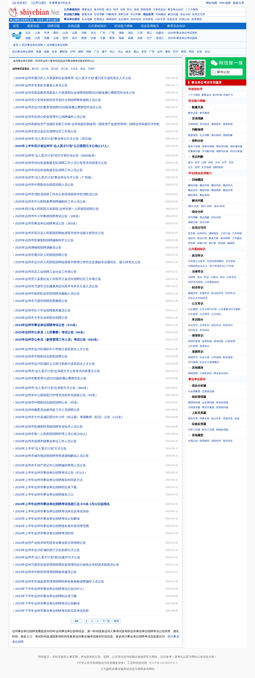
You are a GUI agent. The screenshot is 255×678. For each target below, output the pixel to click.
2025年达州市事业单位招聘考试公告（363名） (47, 223)
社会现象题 (194, 391)
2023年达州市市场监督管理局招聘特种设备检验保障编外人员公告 (59, 581)
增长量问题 (236, 146)
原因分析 (193, 222)
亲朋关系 (228, 418)
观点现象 (204, 217)
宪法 (199, 277)
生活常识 (193, 330)
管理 (197, 167)
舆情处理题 (222, 429)
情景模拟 (196, 19)
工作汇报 (225, 233)
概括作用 (228, 190)
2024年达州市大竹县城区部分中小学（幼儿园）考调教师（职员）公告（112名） (69, 417)
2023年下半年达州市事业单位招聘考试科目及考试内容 (52, 610)
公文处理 (193, 314)
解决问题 (173, 14)
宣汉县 (54, 68)
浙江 (149, 32)
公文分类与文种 (208, 309)
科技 (210, 162)
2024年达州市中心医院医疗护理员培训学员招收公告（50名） (56, 395)
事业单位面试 (72, 19)
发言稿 (191, 233)
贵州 (65, 38)
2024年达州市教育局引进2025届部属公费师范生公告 (51, 378)
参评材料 (225, 238)
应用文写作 (198, 14)
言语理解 (99, 14)
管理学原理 (194, 341)
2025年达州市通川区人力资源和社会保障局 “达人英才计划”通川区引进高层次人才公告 (73, 78)
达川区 (45, 68)
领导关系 (193, 418)
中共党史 (231, 261)
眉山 (136, 51)
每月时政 (99, 9)
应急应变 (172, 19)
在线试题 (74, 26)
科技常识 (228, 325)
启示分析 (204, 222)
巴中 (175, 51)
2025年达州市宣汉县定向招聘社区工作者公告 (46, 131)
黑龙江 (160, 38)
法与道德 (193, 362)
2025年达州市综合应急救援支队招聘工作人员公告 (49, 170)
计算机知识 (159, 9)
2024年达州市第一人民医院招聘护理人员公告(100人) (51, 434)
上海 (37, 32)
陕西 (84, 38)
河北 (93, 32)
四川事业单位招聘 (32, 44)
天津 (46, 32)
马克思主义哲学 (196, 261)
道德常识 (193, 357)
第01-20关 (193, 206)
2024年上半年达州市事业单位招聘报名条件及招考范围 (52, 526)
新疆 (130, 38)
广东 (102, 32)
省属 (38, 51)
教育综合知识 (176, 26)
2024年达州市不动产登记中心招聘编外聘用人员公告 (50, 465)
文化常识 (193, 325)
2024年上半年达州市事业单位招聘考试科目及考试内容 (52, 511)
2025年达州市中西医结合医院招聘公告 (41, 356)
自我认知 (184, 19)
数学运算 (193, 113)
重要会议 (87, 9)
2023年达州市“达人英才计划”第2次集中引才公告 (48, 557)
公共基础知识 (72, 9)
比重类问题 (194, 151)
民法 (206, 277)
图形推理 (193, 135)
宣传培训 (135, 19)
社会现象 (87, 19)
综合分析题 (236, 151)
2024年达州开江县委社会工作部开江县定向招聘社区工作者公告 (58, 279)
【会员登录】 (19, 2)
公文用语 (204, 314)
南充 (128, 51)
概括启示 (193, 190)
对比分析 (216, 217)
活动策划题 (194, 407)
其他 (237, 418)
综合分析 (185, 14)
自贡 (54, 51)
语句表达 (204, 124)
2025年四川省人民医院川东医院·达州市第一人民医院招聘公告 (57, 208)
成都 (46, 51)
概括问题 (193, 185)
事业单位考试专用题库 (206, 82)
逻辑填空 (216, 124)
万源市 (91, 68)
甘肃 (93, 38)
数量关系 (87, 14)
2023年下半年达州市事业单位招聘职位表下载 (46, 596)
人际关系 (160, 19)
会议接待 (123, 19)
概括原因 (216, 190)
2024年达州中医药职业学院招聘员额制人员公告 (47, 293)
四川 (74, 38)
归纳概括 (161, 14)
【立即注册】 (38, 2)
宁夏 (102, 38)
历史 (231, 162)
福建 (28, 38)
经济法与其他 (195, 282)
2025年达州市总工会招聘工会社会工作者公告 (46, 271)
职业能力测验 (72, 14)
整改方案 (213, 238)
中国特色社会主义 (198, 266)
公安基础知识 (211, 282)
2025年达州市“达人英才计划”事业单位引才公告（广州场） (54, 177)
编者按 (231, 243)
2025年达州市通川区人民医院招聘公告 (41, 254)
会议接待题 (208, 402)
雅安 (167, 51)
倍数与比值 (222, 151)
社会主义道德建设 (209, 362)
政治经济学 (217, 293)
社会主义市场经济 (198, 298)
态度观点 (99, 19)
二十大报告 (191, 9)
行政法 (214, 277)
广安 (152, 51)
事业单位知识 (175, 9)
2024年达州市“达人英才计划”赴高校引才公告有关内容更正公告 (57, 371)
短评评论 (202, 233)
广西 (112, 32)
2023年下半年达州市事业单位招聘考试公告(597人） (50, 588)
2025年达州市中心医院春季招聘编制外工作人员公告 (50, 201)
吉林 (140, 38)
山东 (65, 32)
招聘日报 (53, 26)
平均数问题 (208, 151)
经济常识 (230, 293)
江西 (37, 38)
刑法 (222, 277)
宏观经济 (204, 293)
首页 (16, 26)
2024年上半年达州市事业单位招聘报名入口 (44, 494)
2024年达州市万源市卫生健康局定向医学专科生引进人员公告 (56, 286)
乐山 (120, 51)
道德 (136, 9)
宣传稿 (191, 243)
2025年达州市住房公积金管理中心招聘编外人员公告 (50, 116)
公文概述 (193, 309)
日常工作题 (194, 429)
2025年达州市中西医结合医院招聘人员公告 (44, 184)
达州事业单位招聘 (57, 44)
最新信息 (33, 26)
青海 (112, 38)
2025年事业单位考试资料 (183, 32)
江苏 (140, 32)
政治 (108, 9)
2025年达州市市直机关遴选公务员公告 (41, 85)
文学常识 (204, 325)
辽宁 (149, 38)
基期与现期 (208, 146)
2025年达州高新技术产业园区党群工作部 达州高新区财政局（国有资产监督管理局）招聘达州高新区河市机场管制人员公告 (87, 125)
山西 (74, 32)
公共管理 (193, 346)
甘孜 (199, 51)
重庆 (56, 32)
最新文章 (238, 2)
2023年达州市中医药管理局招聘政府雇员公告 (46, 572)
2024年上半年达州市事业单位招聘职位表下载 (46, 487)
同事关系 (204, 418)
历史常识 (216, 325)
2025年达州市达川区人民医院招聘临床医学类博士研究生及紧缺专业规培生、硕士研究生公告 (78, 262)
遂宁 (104, 51)
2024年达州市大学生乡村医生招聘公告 (41, 317)
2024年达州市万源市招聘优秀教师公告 (41, 301)
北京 (28, 32)
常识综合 (204, 330)
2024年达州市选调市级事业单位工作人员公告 (46, 441)
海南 (121, 38)
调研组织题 (194, 402)
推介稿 (212, 243)
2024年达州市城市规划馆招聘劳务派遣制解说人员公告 (52, 455)
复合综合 (228, 440)
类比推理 (216, 135)
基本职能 (218, 341)
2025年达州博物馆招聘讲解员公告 (38, 247)
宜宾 (144, 51)
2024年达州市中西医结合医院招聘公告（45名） (47, 402)
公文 (190, 167)
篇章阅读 (228, 124)
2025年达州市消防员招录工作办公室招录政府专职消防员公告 (56, 194)
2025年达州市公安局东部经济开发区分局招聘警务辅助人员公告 (58, 100)
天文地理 (206, 167)
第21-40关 (206, 206)
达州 (159, 51)
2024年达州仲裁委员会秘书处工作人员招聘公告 (47, 409)
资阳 (183, 51)
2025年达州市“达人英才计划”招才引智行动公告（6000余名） (56, 155)
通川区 (35, 68)
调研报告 (213, 233)
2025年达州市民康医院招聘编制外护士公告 (44, 240)
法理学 (191, 277)
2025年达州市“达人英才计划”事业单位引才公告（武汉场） (54, 138)
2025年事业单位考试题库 (183, 38)
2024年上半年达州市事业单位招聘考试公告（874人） (51, 472)
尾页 (116, 621)
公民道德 (216, 357)
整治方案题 (208, 407)
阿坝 (191, 51)
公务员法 (231, 277)
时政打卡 (228, 94)
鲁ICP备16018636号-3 (163, 662)
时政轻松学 (195, 89)
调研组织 (111, 19)
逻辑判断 (228, 135)
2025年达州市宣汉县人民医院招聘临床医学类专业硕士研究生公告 (59, 233)
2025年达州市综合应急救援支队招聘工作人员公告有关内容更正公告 (61, 162)
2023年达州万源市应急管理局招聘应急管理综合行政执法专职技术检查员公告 (67, 564)
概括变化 (193, 195)
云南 (56, 38)
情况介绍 (202, 238)
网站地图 (211, 2)
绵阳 (88, 51)
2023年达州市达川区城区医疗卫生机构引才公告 (47, 550)
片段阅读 (193, 124)
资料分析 (123, 14)
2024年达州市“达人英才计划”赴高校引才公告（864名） (52, 387)
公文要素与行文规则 (229, 309)
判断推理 (111, 14)
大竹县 (74, 68)
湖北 (130, 32)
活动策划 (148, 19)
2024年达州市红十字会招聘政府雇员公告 (43, 310)
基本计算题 (194, 146)
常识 (129, 9)
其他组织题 (222, 407)
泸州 (72, 51)
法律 (122, 9)
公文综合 (216, 314)
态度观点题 (208, 391)
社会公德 (204, 357)
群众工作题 (208, 429)
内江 (112, 51)
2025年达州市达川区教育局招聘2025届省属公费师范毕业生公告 (58, 107)
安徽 (46, 38)
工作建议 (237, 238)
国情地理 (146, 9)
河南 (84, 32)
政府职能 (207, 341)
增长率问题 (222, 146)
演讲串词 (216, 440)
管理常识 (204, 346)
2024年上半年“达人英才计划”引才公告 (41, 448)
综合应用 (148, 14)
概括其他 (204, 195)
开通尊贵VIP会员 (60, 2)
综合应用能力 (150, 26)
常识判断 (135, 14)
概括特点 (228, 185)
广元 (96, 51)
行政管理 (230, 341)
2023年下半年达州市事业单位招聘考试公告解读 (47, 603)
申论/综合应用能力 (200, 173)
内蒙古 (160, 32)
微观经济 (193, 293)
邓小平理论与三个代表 (221, 266)
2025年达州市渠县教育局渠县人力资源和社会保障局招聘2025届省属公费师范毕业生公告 (75, 92)
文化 (217, 162)
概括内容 (216, 185)
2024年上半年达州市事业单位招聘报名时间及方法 (49, 480)
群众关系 (216, 418)
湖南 (121, 32)
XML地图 (225, 2)
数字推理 (204, 113)
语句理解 (193, 217)
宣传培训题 (222, 402)
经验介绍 (202, 243)
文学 (224, 162)
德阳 (80, 51)
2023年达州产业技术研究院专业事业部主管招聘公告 (50, 542)
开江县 (64, 68)
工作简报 (237, 233)
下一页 (106, 621)
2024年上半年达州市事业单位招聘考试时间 (44, 533)
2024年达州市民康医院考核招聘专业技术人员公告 (49, 426)
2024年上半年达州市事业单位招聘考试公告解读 (47, 518)
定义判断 (204, 135)
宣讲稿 (221, 243)
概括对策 (204, 185)
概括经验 (204, 190)
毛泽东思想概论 (215, 261)
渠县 (82, 68)
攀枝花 (64, 51)
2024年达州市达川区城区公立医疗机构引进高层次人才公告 (55, 363)
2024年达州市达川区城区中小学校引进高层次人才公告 (52, 349)
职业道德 (228, 357)
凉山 (207, 51)
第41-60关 (219, 206)
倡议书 (191, 238)
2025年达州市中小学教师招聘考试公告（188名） (48, 216)
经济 (115, 9)
